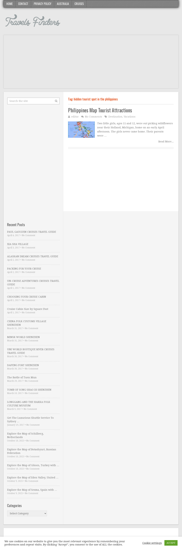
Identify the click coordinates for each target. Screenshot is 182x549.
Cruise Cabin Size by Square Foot (27, 309)
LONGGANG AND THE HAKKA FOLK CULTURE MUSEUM (28, 404)
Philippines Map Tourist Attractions (100, 110)
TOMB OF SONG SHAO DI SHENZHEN (29, 389)
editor (75, 116)
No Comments (93, 116)
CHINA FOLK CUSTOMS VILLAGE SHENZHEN (26, 323)
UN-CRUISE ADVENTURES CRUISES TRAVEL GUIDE (33, 282)
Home (9, 4)
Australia (63, 4)
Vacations (129, 116)
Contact (23, 4)
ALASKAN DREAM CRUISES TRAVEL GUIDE (32, 256)
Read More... (166, 141)
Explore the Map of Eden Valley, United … (32, 477)
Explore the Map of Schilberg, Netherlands (25, 435)
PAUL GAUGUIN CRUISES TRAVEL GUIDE (31, 231)
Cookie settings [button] (152, 543)
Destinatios (115, 116)
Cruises (79, 4)
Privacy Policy (42, 4)
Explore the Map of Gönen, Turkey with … (33, 465)
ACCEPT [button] (171, 543)
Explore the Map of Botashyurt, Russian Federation (31, 451)
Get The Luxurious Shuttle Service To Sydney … (30, 419)
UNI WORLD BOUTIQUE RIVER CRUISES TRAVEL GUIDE (30, 351)
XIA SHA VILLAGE (17, 244)
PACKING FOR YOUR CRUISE (24, 268)
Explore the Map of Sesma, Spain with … (32, 489)
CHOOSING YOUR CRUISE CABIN (26, 296)
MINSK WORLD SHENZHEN (23, 337)
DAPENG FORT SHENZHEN (23, 365)
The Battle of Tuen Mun (22, 377)
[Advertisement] (91, 63)
